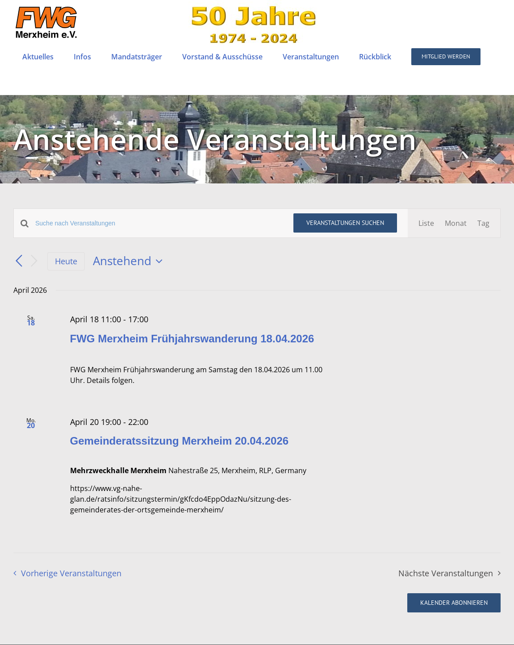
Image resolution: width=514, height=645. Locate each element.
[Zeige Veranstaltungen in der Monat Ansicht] (456, 223)
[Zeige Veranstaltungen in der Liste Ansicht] (426, 223)
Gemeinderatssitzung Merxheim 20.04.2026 (179, 441)
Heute (66, 261)
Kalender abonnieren (454, 603)
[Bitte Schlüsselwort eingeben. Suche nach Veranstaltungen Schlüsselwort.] (159, 223)
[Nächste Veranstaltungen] (34, 261)
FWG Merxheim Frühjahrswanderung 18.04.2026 (192, 339)
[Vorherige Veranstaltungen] (18, 261)
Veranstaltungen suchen (345, 223)
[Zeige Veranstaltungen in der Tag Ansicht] (483, 223)
